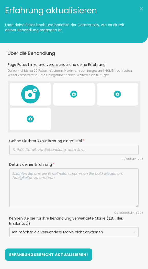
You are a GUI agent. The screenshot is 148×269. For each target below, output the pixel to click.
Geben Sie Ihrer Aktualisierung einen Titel (47, 141)
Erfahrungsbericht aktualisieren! (48, 254)
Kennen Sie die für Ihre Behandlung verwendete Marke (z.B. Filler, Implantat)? (66, 221)
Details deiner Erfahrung (32, 164)
